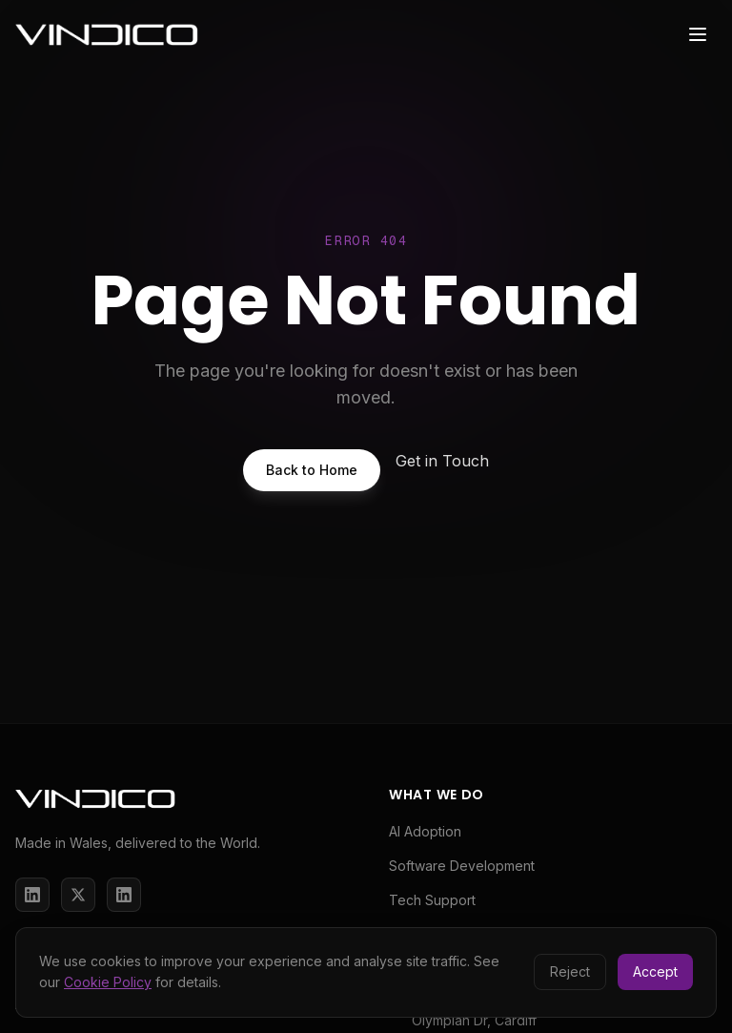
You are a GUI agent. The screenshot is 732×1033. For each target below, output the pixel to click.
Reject (570, 971)
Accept (655, 971)
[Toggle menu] (698, 34)
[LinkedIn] (32, 895)
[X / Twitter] (78, 895)
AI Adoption (425, 831)
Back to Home (311, 470)
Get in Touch (442, 460)
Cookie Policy (108, 982)
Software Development (462, 865)
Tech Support (432, 900)
